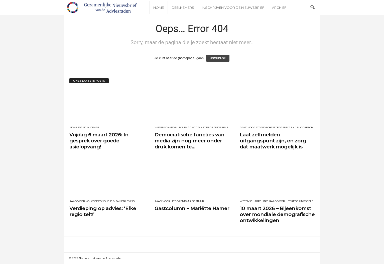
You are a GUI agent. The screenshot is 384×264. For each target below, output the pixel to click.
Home (158, 8)
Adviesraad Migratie (84, 127)
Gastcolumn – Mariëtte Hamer (192, 208)
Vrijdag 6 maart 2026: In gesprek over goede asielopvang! (99, 141)
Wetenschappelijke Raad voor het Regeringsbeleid (192, 127)
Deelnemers (183, 8)
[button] (312, 7)
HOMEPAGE (218, 58)
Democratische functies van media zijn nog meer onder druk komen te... (189, 141)
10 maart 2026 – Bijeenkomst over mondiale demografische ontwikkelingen (277, 214)
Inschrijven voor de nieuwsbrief (233, 8)
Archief (279, 8)
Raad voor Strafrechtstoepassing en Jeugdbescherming (277, 127)
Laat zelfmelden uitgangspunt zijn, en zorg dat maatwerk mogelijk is (273, 141)
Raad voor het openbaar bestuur (179, 201)
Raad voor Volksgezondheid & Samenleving (102, 201)
